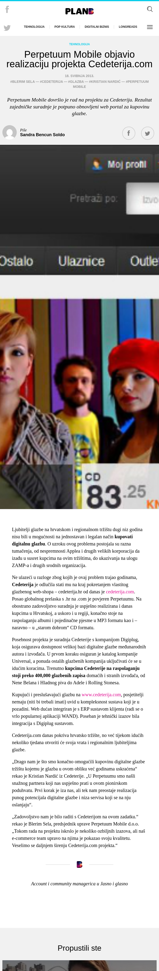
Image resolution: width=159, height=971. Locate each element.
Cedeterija (52, 82)
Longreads (128, 26)
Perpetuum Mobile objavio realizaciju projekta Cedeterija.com (79, 59)
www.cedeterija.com (101, 694)
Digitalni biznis (97, 26)
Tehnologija (34, 26)
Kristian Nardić (106, 82)
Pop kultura (65, 26)
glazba (77, 82)
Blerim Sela (23, 82)
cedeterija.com (120, 591)
